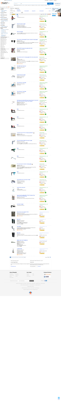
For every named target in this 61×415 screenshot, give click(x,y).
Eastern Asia (3, 44)
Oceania (3, 47)
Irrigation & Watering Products (4, 11)
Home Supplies (3, 25)
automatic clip (20, 204)
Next (24, 257)
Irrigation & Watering (4, 26)
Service (2, 53)
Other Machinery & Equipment (3, 35)
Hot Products (24, 283)
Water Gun (45, 5)
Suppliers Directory (38, 283)
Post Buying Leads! (13, 266)
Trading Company (4, 51)
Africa (2, 45)
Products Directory (29, 283)
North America (3, 38)
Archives (16, 276)
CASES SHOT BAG (22, 240)
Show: (41, 14)
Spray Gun (20, 5)
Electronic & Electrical (4, 17)
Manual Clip (20, 31)
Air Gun (23, 5)
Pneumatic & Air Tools (4, 29)
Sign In (8, 0)
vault (18, 219)
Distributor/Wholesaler (4, 52)
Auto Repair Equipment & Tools (4, 21)
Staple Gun (42, 5)
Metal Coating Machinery (4, 33)
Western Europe (4, 39)
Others (2, 16)
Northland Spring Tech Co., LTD (44, 31)
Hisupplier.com (6, 3)
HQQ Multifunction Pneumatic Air (23, 179)
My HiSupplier (46, 0)
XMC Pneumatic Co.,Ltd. (43, 140)
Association (3, 57)
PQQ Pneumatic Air (21, 23)
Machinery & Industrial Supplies (4, 28)
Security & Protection (3, 12)
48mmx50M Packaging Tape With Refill (24, 48)
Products (15, 3)
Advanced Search (57, 5)
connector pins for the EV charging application (25, 132)
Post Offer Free (57, 3)
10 (22, 257)
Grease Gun (29, 5)
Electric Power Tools (4, 18)
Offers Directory (33, 283)
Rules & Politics (11, 277)
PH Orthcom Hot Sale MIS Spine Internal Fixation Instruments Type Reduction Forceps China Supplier (27, 101)
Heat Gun (39, 5)
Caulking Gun (33, 5)
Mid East (3, 46)
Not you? (10, 0)
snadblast (19, 248)
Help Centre (51, 0)
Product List (12, 8)
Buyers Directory (43, 283)
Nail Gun (36, 5)
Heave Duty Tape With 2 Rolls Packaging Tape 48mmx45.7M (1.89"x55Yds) (26, 196)
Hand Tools (3, 30)
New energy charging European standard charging (27, 39)
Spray (19, 226)
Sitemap (11, 276)
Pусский (33, 286)
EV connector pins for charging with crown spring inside (27, 57)
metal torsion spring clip (21, 187)
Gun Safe (26, 5)
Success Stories (29, 276)
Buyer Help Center (59, 399)
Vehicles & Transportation (4, 19)
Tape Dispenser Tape (21, 82)
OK (22, 12)
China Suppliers (21, 283)
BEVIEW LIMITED (42, 57)
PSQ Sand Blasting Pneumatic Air (24, 140)
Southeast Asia (3, 40)
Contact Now (42, 21)
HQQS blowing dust (21, 74)
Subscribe (39, 266)
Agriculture (2, 9)
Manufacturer (3, 50)
